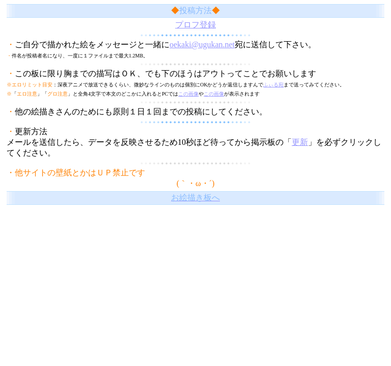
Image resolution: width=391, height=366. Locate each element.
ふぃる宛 (273, 84)
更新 (300, 142)
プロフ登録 (195, 24)
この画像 (188, 94)
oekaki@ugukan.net (202, 44)
